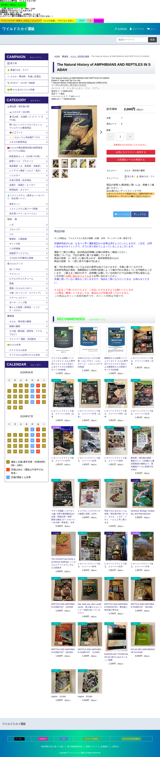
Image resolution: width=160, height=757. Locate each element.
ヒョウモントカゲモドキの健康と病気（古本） (89, 512)
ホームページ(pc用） (91, 739)
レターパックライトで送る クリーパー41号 (142, 412)
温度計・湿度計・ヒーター (23, 207)
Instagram (43, 739)
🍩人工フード (16, 143)
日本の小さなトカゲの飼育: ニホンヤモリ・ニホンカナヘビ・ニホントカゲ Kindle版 (90, 362)
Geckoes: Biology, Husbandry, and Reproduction (143, 512)
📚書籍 (66, 56)
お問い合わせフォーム (77, 276)
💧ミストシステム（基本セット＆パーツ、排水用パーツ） (26, 220)
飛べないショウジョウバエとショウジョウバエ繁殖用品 (25, 136)
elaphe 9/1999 (85, 696)
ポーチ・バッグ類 (18, 339)
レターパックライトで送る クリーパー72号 (142, 565)
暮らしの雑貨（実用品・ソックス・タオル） (25, 346)
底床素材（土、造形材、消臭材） (24, 181)
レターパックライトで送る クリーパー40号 (89, 459)
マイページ (136, 29)
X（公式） (19, 739)
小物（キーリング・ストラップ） (24, 327)
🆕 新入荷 (129, 176)
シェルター (16, 196)
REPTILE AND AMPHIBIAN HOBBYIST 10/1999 (63, 605)
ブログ (63, 739)
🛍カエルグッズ (15, 293)
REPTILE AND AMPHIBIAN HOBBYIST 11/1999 (89, 650)
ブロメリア (16, 256)
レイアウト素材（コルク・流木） (24, 190)
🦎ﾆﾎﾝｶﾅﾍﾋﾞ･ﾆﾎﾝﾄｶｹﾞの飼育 (21, 88)
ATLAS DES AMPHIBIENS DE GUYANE (143, 650)
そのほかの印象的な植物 (22, 287)
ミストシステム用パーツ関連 (25, 233)
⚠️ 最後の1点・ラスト (19, 72)
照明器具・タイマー (19, 212)
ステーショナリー (18, 334)
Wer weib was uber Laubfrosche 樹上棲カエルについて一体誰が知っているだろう (89, 608)
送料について (91, 746)
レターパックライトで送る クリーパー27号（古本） (89, 414)
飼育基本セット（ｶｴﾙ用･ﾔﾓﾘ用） (26, 169)
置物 (11, 315)
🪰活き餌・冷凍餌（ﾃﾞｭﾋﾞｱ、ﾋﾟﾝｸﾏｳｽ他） (26, 127)
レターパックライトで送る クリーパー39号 (115, 459)
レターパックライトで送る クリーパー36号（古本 (142, 361)
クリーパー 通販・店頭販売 (23, 379)
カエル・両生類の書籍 (81, 56)
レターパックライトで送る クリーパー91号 (115, 565)
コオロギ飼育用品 (18, 153)
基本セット (16, 228)
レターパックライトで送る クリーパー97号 (62, 459)
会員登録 (120, 29)
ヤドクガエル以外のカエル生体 (25, 397)
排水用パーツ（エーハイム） (24, 238)
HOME (57, 56)
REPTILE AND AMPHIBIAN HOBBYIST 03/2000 (63, 650)
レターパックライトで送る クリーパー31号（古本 (62, 414)
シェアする (140, 214)
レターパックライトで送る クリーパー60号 (89, 565)
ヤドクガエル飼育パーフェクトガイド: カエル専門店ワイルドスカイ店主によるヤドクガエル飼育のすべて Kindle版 (63, 364)
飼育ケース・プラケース (22, 174)
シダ (12, 251)
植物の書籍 (16, 365)
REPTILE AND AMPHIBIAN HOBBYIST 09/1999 (142, 605)
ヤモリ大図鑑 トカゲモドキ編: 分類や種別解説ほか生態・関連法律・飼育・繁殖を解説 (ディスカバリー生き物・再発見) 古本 (63, 517)
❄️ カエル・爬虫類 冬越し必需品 (25, 80)
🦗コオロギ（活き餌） (21, 120)
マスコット (15, 305)
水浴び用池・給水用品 (22, 201)
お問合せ (115, 746)
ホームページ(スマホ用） (131, 739)
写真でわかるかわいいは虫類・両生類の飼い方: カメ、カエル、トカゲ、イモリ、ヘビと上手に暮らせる (116, 517)
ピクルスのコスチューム (22, 310)
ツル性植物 (15, 276)
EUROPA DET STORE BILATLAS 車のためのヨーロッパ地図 (116, 657)
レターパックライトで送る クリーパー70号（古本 (115, 414)
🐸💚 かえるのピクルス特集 (22, 96)
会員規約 (104, 746)
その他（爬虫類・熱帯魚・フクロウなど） (25, 372)
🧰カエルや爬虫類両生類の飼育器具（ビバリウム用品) (26, 161)
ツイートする (122, 214)
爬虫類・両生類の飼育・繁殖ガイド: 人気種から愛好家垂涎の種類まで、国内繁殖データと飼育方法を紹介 (142, 464)
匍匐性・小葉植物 (18, 266)
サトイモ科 (15, 271)
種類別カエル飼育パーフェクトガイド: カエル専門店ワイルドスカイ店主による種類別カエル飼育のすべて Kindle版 (116, 364)
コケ (12, 261)
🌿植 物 (12, 245)
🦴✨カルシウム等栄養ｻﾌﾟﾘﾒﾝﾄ (25, 148)
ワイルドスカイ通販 (18, 29)
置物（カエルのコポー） (22, 320)
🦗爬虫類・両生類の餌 (19, 114)
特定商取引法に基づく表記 (52, 746)
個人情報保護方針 (74, 746)
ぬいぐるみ (15, 300)
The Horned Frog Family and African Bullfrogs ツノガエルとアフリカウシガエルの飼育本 (63, 563)
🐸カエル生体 (14, 385)
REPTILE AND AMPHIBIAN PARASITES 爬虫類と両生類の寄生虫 (116, 607)
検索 (152, 39)
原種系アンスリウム (19, 282)
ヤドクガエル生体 (18, 392)
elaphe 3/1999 (58, 696)
